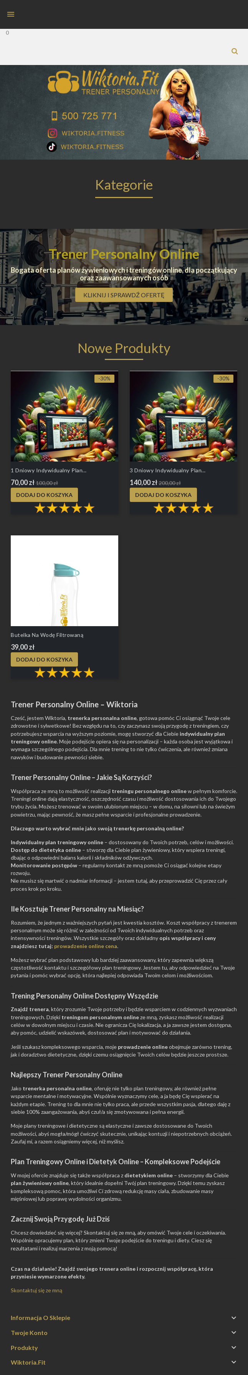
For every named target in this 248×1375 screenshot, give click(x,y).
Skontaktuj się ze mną (36, 1290)
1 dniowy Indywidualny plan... (49, 470)
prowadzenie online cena (85, 946)
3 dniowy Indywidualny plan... (168, 470)
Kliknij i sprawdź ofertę (124, 294)
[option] (124, 112)
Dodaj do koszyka (44, 495)
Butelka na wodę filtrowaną (47, 635)
